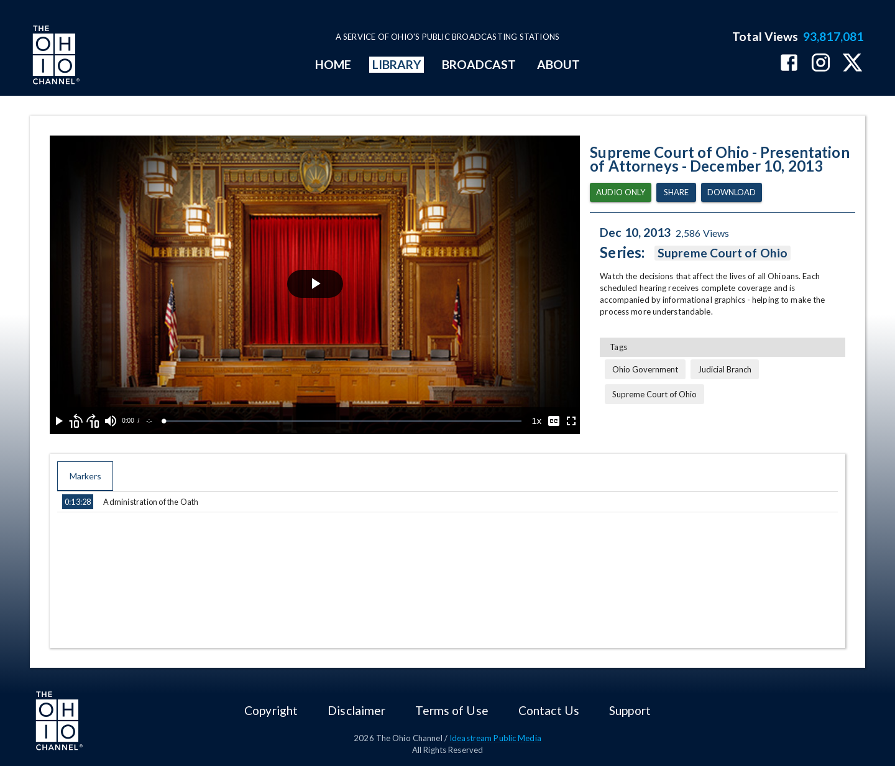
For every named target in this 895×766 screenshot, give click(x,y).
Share (676, 192)
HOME (333, 64)
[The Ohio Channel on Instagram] (821, 64)
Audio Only (620, 192)
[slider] (342, 421)
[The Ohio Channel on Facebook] (789, 64)
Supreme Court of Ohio (722, 253)
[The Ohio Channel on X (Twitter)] (852, 64)
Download (731, 192)
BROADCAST (479, 64)
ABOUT (558, 64)
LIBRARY (396, 64)
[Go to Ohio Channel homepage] (55, 56)
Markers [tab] (85, 476)
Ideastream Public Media (495, 738)
